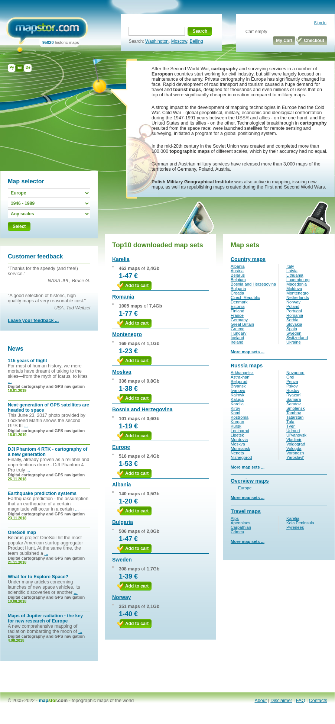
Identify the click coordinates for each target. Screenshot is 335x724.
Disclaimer (281, 700)
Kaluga (237, 399)
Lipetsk (237, 435)
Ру (11, 67)
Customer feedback (35, 256)
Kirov (235, 408)
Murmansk (240, 448)
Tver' (291, 426)
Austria (237, 270)
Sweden (122, 560)
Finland (237, 311)
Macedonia (296, 284)
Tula (290, 421)
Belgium (238, 279)
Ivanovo (238, 390)
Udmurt (293, 430)
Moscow (179, 41)
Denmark (239, 302)
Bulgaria (122, 522)
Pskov (292, 386)
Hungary (238, 333)
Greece (237, 328)
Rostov (292, 390)
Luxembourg (297, 279)
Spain (291, 328)
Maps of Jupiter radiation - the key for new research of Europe (45, 618)
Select (19, 226)
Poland (292, 306)
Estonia (237, 306)
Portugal (294, 311)
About (261, 700)
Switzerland (297, 337)
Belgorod (239, 381)
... (10, 381)
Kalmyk (237, 395)
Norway (121, 597)
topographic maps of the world (103, 700)
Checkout (314, 40)
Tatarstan (294, 417)
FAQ (300, 700)
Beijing (196, 41)
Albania (121, 485)
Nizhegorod (241, 457)
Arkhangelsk (242, 372)
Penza (292, 381)
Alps (235, 518)
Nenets (237, 453)
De (28, 67)
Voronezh (295, 453)
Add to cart (137, 285)
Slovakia (294, 324)
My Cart (284, 40)
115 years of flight (27, 360)
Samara (293, 399)
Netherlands (297, 297)
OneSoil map (22, 532)
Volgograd (295, 444)
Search (199, 31)
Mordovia (239, 439)
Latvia (291, 270)
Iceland (237, 337)
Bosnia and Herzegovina (142, 409)
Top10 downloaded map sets (157, 245)
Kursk (236, 426)
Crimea (237, 532)
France (237, 315)
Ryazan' (293, 395)
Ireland (237, 342)
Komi (235, 413)
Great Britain (242, 324)
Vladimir (294, 439)
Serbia (292, 320)
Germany (239, 320)
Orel (290, 377)
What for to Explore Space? (38, 576)
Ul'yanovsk (296, 435)
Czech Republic (245, 297)
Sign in (320, 22)
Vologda (294, 448)
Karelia (121, 259)
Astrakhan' (240, 377)
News (15, 348)
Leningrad (240, 430)
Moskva (121, 372)
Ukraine (293, 342)
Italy (290, 266)
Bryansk (238, 386)
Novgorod (295, 372)
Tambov (293, 413)
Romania (123, 297)
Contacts (318, 700)
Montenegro (127, 334)
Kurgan (237, 421)
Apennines (240, 523)
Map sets (245, 245)
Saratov (293, 404)
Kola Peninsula (300, 523)
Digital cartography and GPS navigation (46, 386)
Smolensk (295, 408)
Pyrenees (295, 527)
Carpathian (241, 527)
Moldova (294, 288)
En (19, 67)
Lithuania (294, 275)
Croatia (237, 293)
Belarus (238, 275)
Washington (157, 41)
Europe (121, 447)
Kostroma (239, 417)
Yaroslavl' (295, 457)
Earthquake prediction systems (42, 493)
